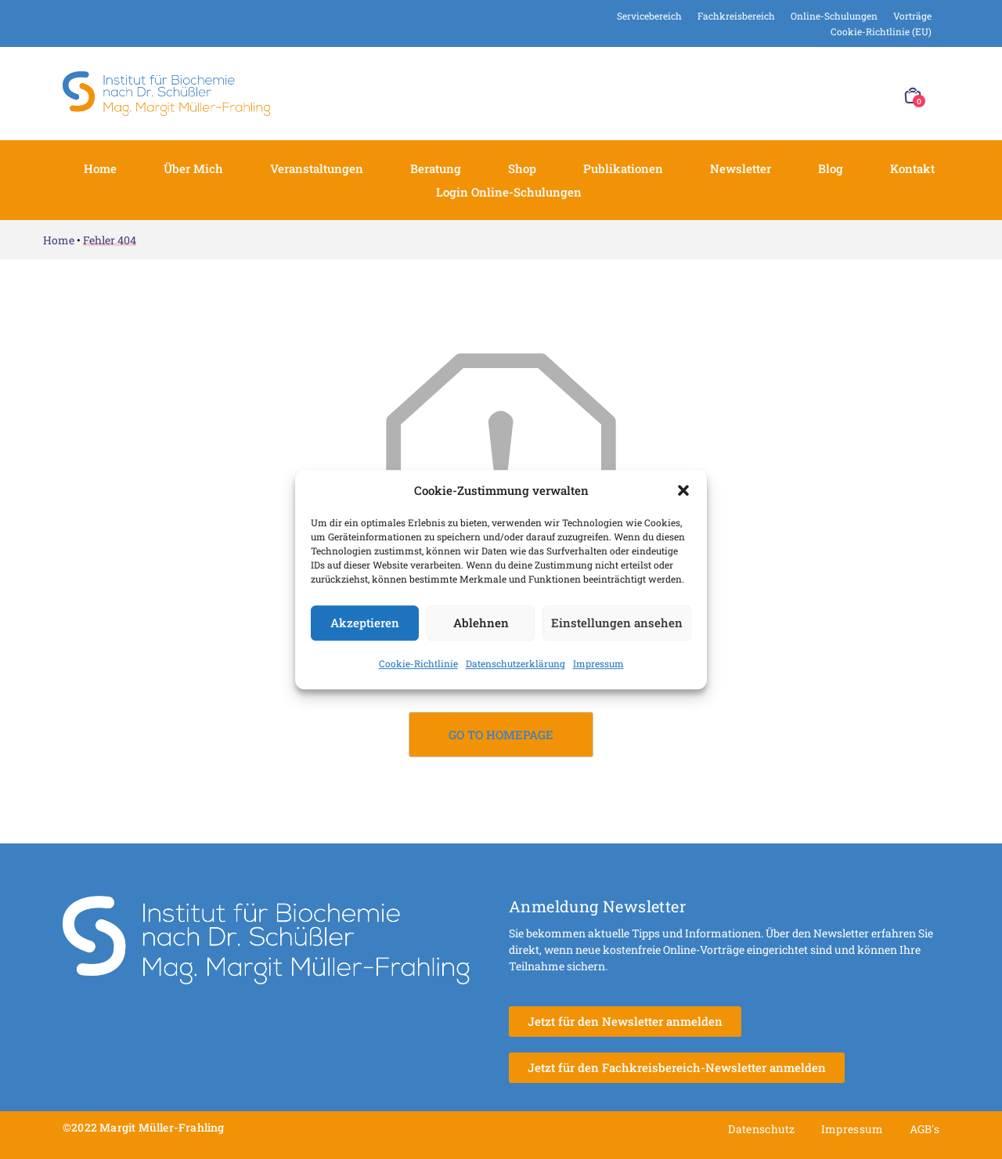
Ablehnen (481, 622)
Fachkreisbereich (736, 15)
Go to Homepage (501, 734)
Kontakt (912, 168)
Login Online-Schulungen (509, 192)
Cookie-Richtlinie (418, 663)
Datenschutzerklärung (515, 663)
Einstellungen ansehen (617, 622)
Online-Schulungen (834, 15)
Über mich (193, 168)
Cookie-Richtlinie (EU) (881, 31)
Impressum (598, 663)
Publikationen (623, 168)
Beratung (435, 168)
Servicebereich (649, 15)
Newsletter (740, 168)
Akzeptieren (364, 622)
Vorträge (912, 15)
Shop (522, 168)
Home (100, 168)
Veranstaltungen (316, 168)
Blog (830, 168)
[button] (683, 491)
